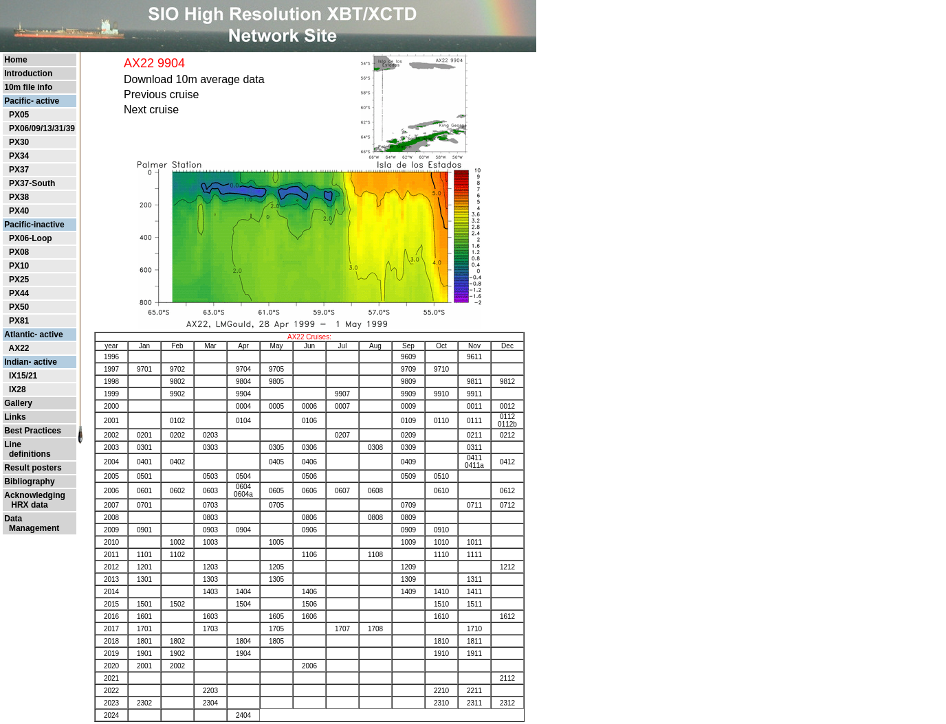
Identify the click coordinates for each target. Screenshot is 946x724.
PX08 (19, 252)
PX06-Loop (30, 238)
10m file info (28, 87)
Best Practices (32, 430)
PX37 (19, 169)
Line (12, 444)
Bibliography (29, 481)
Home (15, 60)
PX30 (19, 142)
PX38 (19, 197)
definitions (27, 454)
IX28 (17, 389)
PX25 (19, 279)
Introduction (28, 73)
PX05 (19, 115)
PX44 (19, 293)
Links (14, 417)
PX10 (19, 266)
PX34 (19, 156)
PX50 (19, 307)
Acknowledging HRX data (34, 500)
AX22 (18, 348)
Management (31, 528)
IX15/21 (23, 376)
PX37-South (32, 183)
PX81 (19, 321)
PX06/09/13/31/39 (42, 128)
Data (13, 518)
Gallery (18, 403)
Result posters (32, 468)
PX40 (19, 211)
